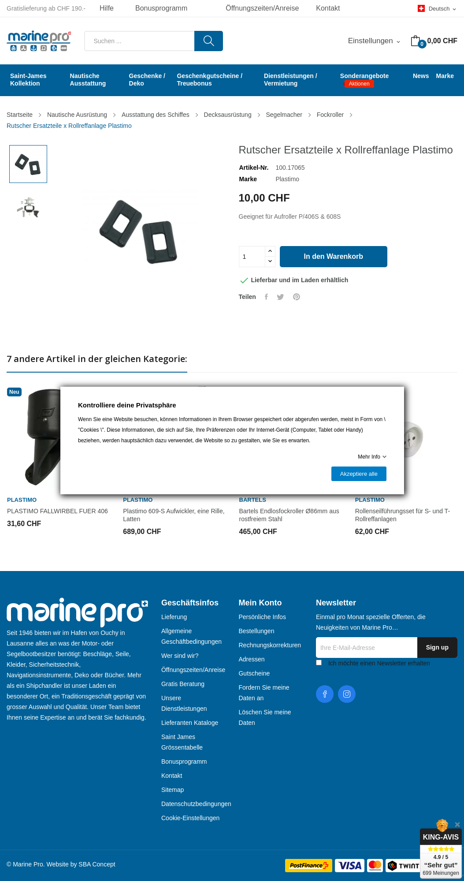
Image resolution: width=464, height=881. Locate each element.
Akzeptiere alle (358, 473)
